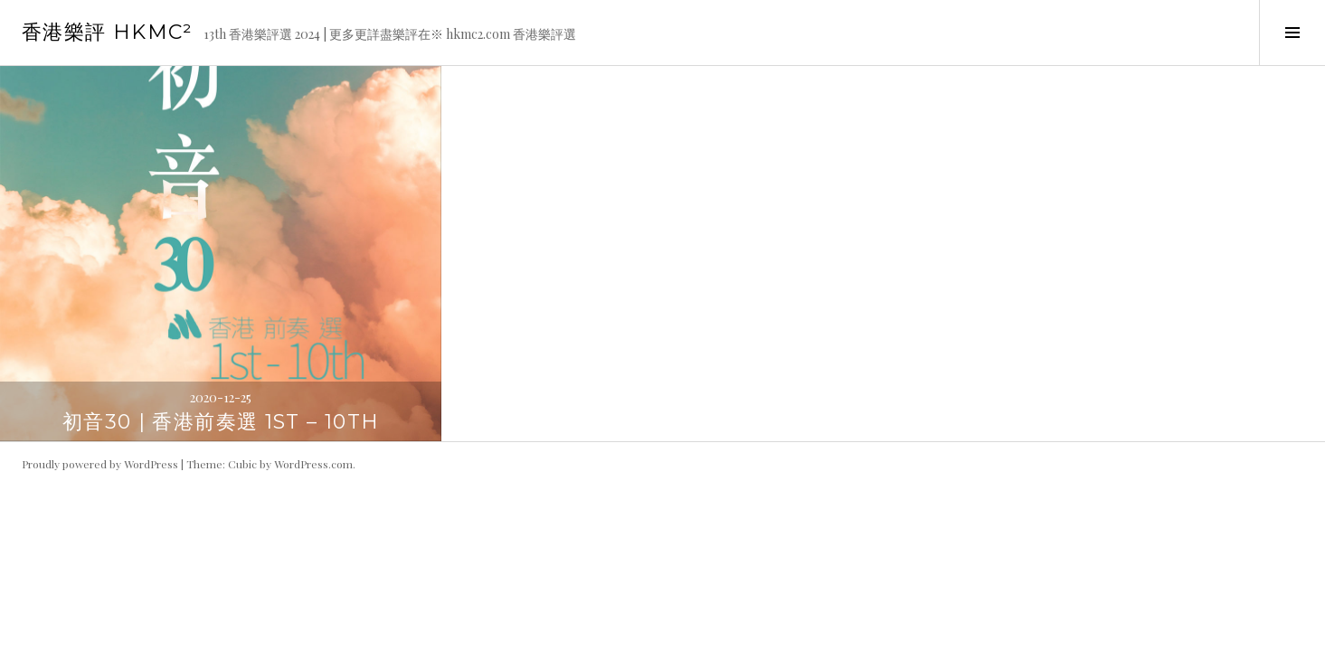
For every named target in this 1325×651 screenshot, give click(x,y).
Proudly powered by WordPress (100, 464)
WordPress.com (313, 464)
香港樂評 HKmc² (107, 32)
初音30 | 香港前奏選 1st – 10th (221, 422)
